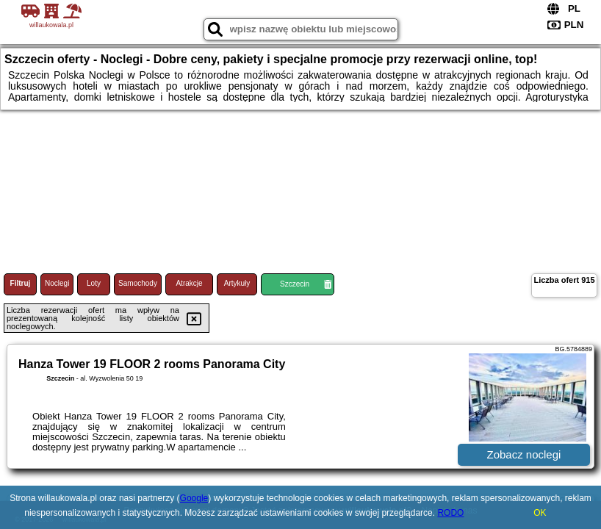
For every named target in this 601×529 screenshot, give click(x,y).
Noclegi (57, 283)
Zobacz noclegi (524, 454)
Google (194, 498)
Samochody (137, 283)
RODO (450, 513)
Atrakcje (189, 283)
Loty (94, 283)
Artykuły (237, 283)
